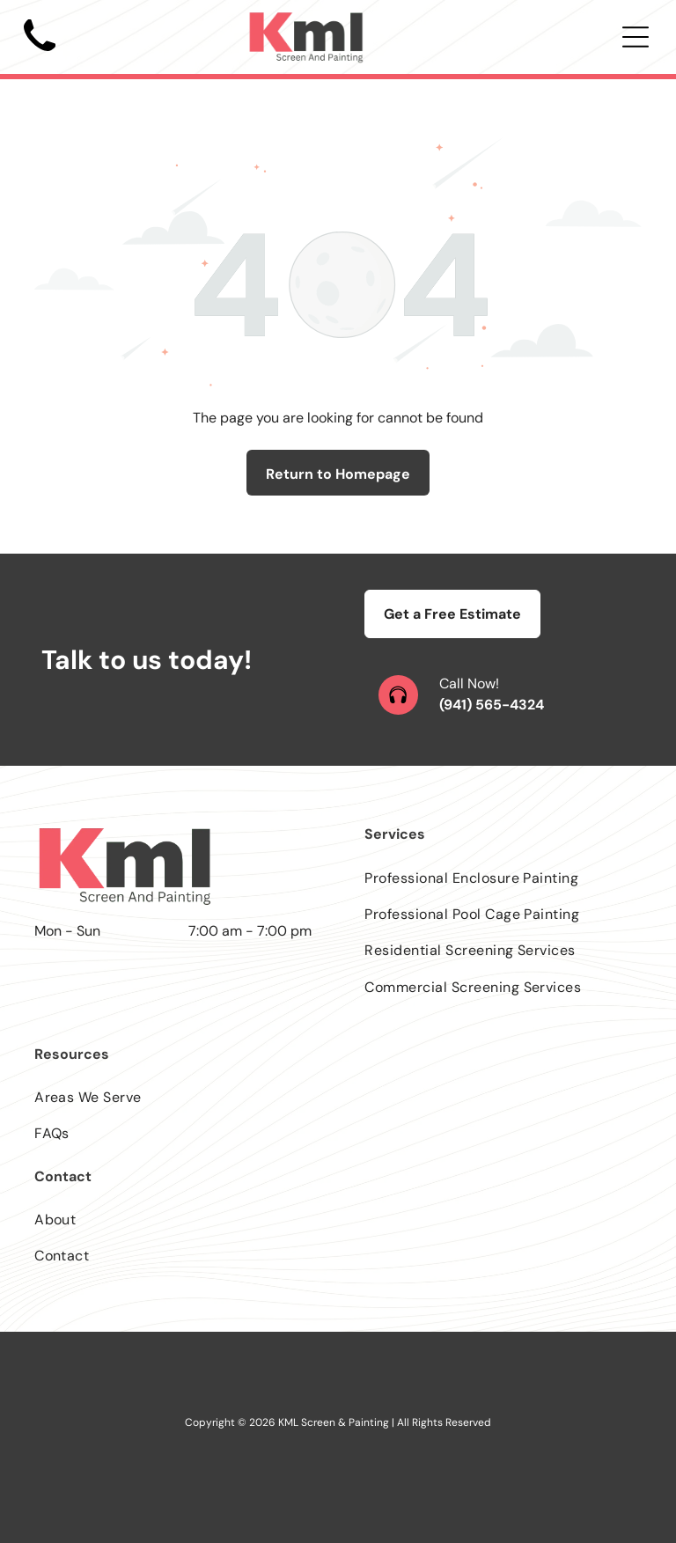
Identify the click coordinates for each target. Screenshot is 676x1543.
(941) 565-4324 (491, 704)
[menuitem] (503, 877)
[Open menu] (635, 37)
